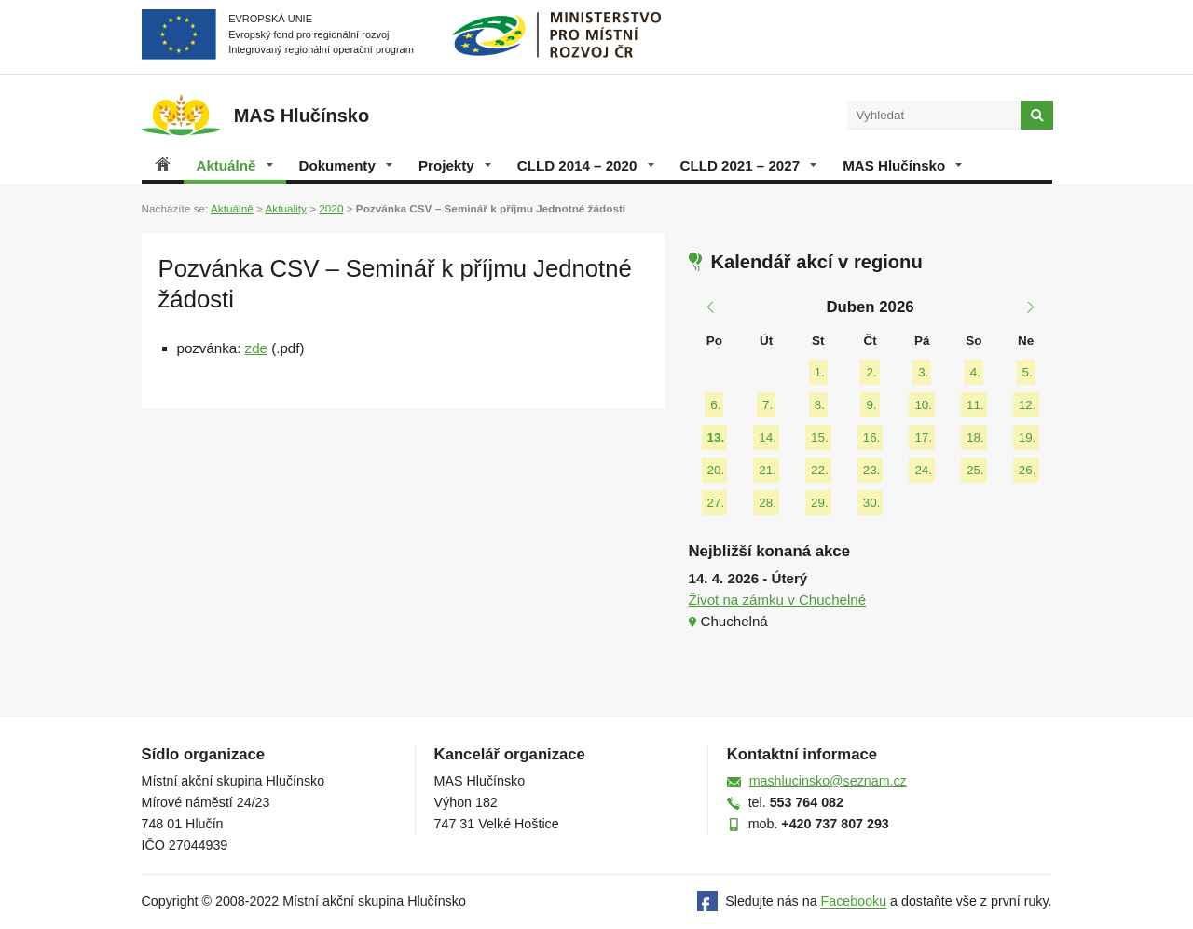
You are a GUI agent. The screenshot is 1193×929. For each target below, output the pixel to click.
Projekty (454, 165)
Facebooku (854, 902)
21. (767, 470)
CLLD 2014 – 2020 (585, 165)
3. (923, 372)
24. (923, 470)
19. (1027, 437)
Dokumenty (345, 165)
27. (716, 503)
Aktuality (285, 208)
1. (820, 372)
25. (975, 470)
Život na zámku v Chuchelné (778, 600)
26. (1027, 470)
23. (872, 470)
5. (1027, 372)
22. (820, 470)
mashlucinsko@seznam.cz (828, 780)
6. (715, 405)
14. (767, 437)
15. (820, 437)
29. (820, 503)
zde (256, 348)
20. (716, 470)
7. (767, 405)
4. (975, 372)
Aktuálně (235, 165)
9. (871, 405)
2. (871, 372)
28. (767, 503)
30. (872, 503)
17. (923, 437)
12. (1027, 405)
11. (975, 405)
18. (975, 437)
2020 (331, 208)
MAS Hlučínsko (902, 165)
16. (872, 437)
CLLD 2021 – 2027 (748, 165)
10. (923, 405)
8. (820, 405)
